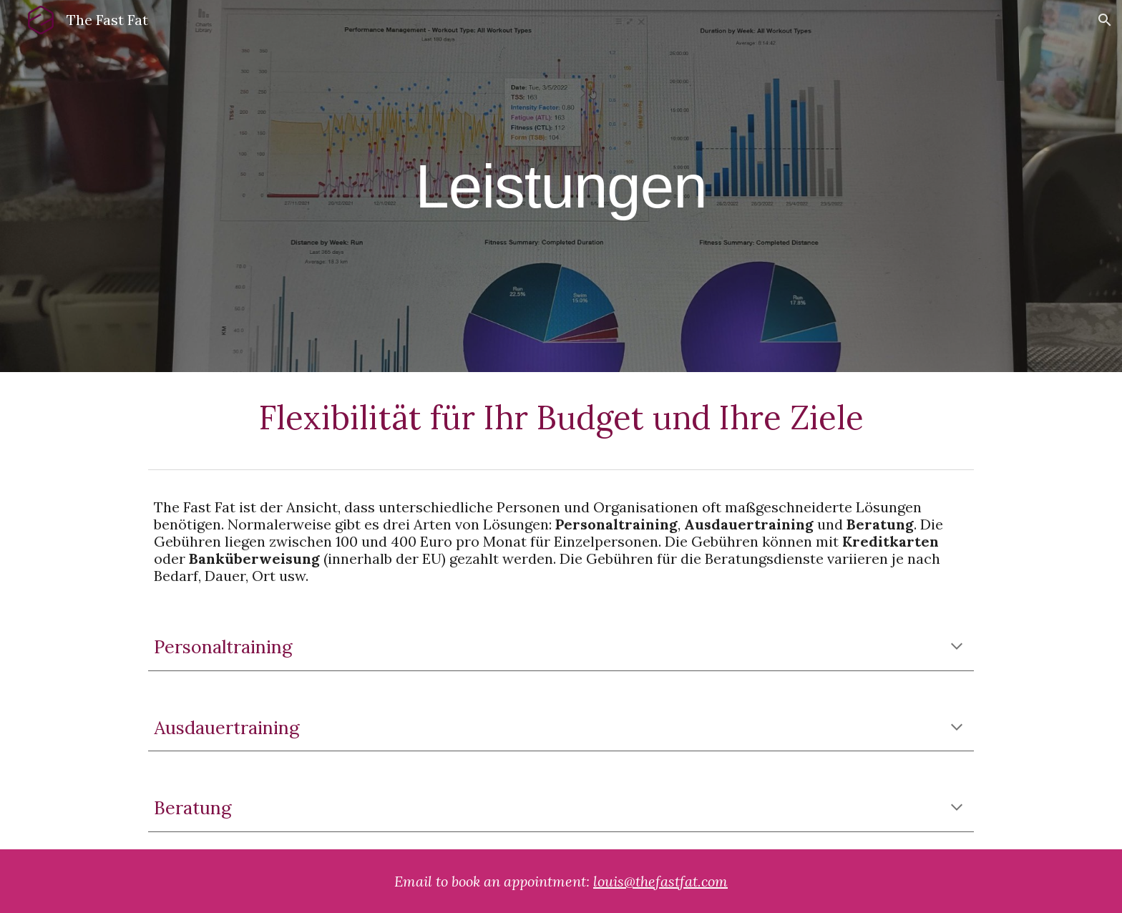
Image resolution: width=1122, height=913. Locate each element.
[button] (1105, 20)
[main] (561, 186)
